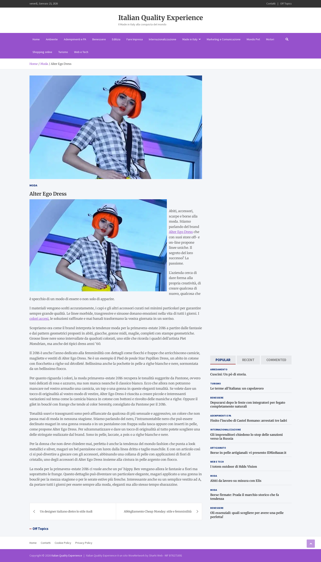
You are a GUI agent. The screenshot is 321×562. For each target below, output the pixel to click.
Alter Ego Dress (181, 232)
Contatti (271, 3)
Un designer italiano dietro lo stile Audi (66, 511)
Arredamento (218, 369)
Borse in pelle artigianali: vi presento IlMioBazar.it (248, 453)
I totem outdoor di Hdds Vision (233, 467)
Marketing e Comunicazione (224, 39)
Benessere (99, 39)
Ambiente (52, 39)
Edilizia (116, 39)
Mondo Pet (253, 39)
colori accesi (39, 318)
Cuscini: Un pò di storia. (228, 374)
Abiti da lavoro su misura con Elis (235, 481)
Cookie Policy (63, 543)
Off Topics (286, 3)
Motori (270, 39)
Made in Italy (190, 39)
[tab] (223, 360)
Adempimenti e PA (75, 39)
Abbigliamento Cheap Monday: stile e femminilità (158, 511)
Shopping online (42, 52)
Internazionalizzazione (162, 39)
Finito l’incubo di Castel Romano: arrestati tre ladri (248, 420)
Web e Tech (81, 52)
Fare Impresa (135, 39)
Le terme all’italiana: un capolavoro (237, 388)
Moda (33, 185)
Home (36, 39)
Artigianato (218, 447)
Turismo (63, 52)
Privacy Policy (83, 543)
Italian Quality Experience (160, 18)
